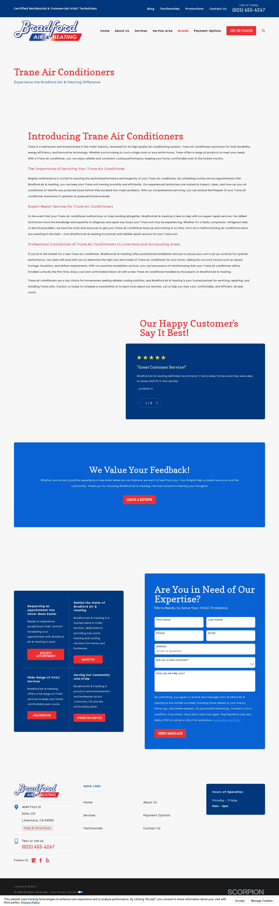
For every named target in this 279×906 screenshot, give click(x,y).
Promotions (194, 8)
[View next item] (161, 403)
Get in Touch (241, 31)
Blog (150, 8)
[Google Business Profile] (33, 860)
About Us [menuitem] (122, 31)
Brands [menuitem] (183, 31)
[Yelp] (47, 860)
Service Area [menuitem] (162, 31)
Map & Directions (37, 828)
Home (87, 802)
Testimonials (170, 8)
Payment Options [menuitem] (207, 31)
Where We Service (85, 717)
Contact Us (217, 8)
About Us (83, 659)
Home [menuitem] (104, 31)
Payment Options (156, 815)
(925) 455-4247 (248, 10)
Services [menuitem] (141, 31)
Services (89, 815)
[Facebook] (40, 860)
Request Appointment (41, 655)
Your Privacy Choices (66, 892)
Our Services (38, 715)
